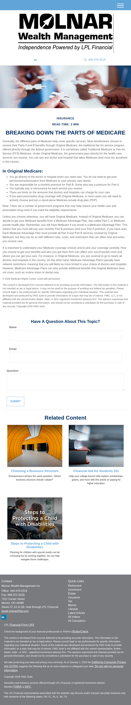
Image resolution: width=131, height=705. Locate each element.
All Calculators (76, 620)
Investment (74, 589)
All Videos (74, 616)
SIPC (28, 686)
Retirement (74, 585)
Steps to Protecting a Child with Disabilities (35, 545)
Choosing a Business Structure (35, 471)
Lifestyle (73, 609)
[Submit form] (15, 401)
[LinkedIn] (35, 60)
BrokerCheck (80, 631)
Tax (70, 601)
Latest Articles (76, 613)
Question (12, 370)
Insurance (74, 597)
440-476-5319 (94, 59)
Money (72, 605)
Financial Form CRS (22, 624)
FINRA (17, 686)
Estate (72, 593)
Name (13, 327)
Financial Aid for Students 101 (96, 471)
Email (13, 349)
